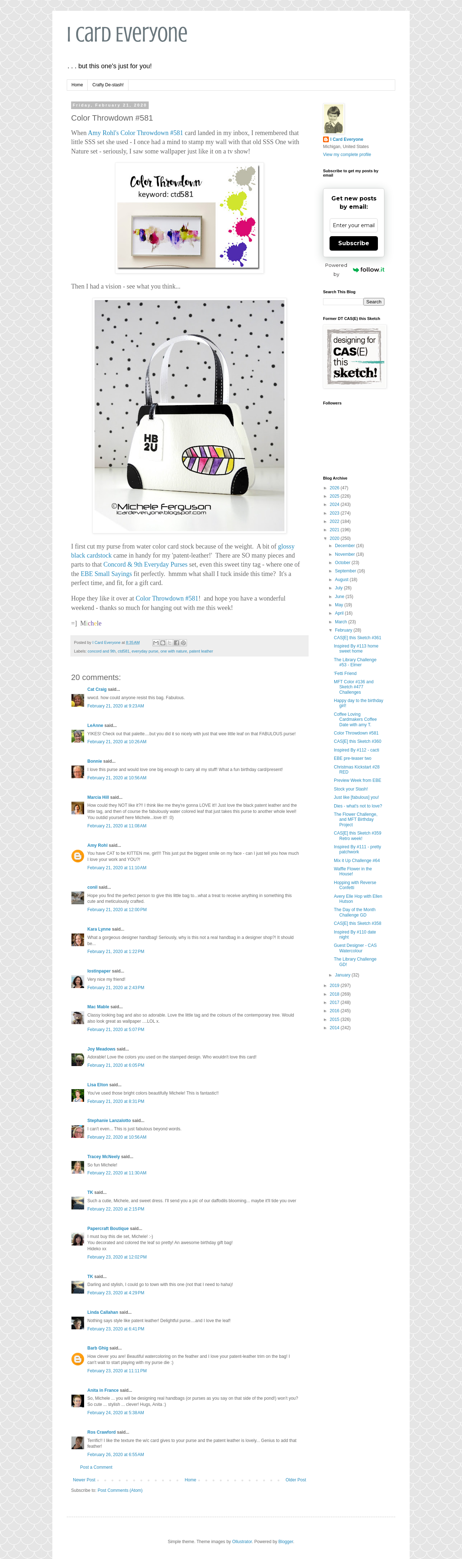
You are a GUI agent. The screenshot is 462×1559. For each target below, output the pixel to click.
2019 (335, 985)
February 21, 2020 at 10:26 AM (117, 741)
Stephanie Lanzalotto (109, 1120)
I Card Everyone (127, 34)
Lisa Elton (97, 1084)
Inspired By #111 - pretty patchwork (357, 849)
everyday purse (145, 651)
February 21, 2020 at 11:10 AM (117, 867)
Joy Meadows (101, 1049)
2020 (335, 538)
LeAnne (95, 725)
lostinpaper (99, 971)
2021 (335, 529)
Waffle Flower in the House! (353, 871)
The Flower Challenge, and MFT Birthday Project (356, 819)
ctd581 (123, 651)
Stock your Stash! (351, 789)
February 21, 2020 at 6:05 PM (115, 1065)
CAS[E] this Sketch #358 (357, 923)
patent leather (201, 651)
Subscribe (353, 243)
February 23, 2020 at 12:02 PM (117, 1257)
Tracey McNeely (103, 1156)
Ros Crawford (101, 1432)
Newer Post (84, 1479)
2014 (335, 1027)
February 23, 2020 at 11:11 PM (117, 1370)
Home (77, 84)
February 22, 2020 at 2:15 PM (115, 1209)
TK (90, 1192)
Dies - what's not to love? (358, 806)
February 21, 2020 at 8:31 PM (115, 1101)
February (344, 630)
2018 (335, 994)
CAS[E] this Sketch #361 (357, 637)
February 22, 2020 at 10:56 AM (117, 1137)
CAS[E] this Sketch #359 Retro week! (357, 836)
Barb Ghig (97, 1348)
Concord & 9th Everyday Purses (145, 564)
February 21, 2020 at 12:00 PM (117, 909)
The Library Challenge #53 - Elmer (355, 662)
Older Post (296, 1479)
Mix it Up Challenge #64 (357, 860)
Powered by (354, 269)
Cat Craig (96, 689)
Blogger (285, 1541)
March (341, 621)
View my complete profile (347, 154)
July (339, 587)
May (339, 604)
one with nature (174, 651)
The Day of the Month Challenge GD (354, 912)
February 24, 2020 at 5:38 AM (115, 1412)
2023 (335, 513)
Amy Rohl (97, 845)
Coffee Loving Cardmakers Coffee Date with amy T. (355, 719)
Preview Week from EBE (357, 780)
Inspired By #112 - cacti (356, 750)
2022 (335, 521)
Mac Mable (98, 1006)
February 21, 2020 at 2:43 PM (115, 987)
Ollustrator (242, 1541)
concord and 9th (102, 651)
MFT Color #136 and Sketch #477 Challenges (354, 687)
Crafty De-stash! (108, 84)
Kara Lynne (99, 929)
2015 (335, 1019)
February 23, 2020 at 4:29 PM (115, 1292)
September (346, 570)
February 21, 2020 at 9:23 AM (115, 706)
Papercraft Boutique (108, 1228)
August (342, 579)
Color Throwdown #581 (152, 133)
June (340, 596)
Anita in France (103, 1390)
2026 (335, 487)
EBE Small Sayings (106, 573)
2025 (335, 496)
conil (92, 887)
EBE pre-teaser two (352, 758)
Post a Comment (96, 1467)
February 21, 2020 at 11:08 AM (117, 825)
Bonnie (94, 761)
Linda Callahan (102, 1312)
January (343, 975)
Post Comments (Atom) (120, 1490)
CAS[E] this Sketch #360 (357, 741)
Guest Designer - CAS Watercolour (355, 948)
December (345, 545)
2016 (335, 1010)
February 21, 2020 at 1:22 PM (115, 951)
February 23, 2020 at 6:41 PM (115, 1328)
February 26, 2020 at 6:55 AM (115, 1454)
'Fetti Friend (345, 673)
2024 (335, 504)
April (340, 613)
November (345, 554)
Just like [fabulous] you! (356, 797)
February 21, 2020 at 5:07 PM (115, 1029)
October (343, 562)
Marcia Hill (98, 797)
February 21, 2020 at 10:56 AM (117, 777)
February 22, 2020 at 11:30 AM (117, 1172)
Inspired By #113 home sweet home (356, 649)
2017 (335, 1002)
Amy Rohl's (103, 133)
